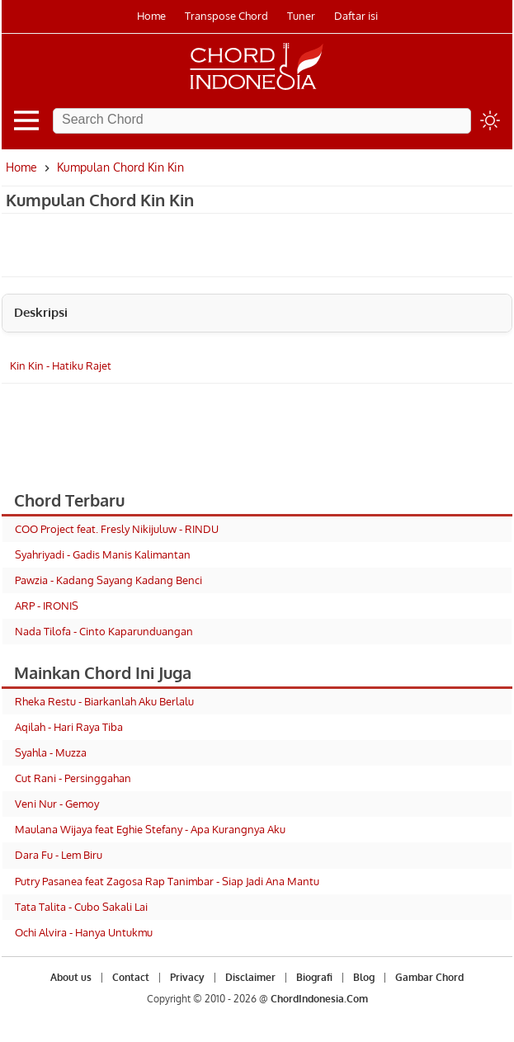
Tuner (301, 15)
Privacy (187, 977)
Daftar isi (356, 15)
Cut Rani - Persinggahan (73, 778)
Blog (364, 977)
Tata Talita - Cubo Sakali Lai (81, 906)
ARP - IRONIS (46, 605)
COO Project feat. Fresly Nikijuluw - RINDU (117, 528)
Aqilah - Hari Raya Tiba (69, 726)
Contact (130, 977)
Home (151, 15)
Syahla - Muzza (51, 752)
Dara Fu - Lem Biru (58, 854)
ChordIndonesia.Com (319, 998)
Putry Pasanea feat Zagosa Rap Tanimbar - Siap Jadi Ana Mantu (167, 881)
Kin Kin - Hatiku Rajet (60, 365)
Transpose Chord (226, 15)
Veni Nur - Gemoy (57, 803)
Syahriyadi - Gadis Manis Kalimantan (103, 554)
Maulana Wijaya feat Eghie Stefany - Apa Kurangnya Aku (150, 829)
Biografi (314, 977)
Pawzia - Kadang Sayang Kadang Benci (108, 580)
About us (71, 977)
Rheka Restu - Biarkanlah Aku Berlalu (104, 701)
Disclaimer (250, 977)
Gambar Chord (429, 977)
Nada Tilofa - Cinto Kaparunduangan (104, 631)
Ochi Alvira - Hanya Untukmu (84, 932)
